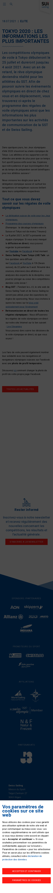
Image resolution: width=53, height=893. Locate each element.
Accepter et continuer (26, 871)
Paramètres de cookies (26, 880)
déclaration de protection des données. (22, 858)
